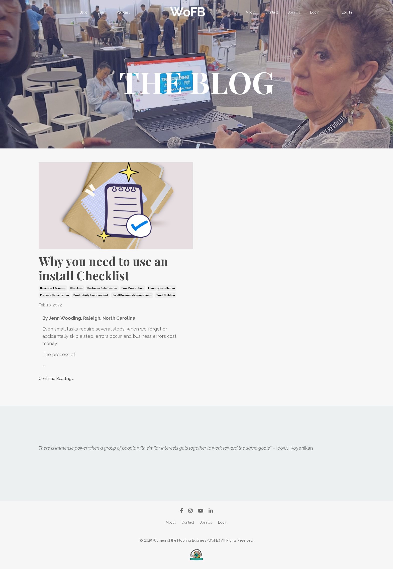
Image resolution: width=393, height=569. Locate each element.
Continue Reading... (56, 378)
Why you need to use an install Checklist (103, 268)
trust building (165, 295)
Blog (83, 12)
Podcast (123, 12)
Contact (271, 12)
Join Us (294, 12)
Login (314, 12)
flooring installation (161, 288)
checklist (76, 288)
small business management (132, 295)
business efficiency (53, 288)
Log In (347, 12)
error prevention (133, 288)
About (250, 12)
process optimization (54, 295)
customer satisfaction (102, 288)
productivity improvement (90, 295)
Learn (102, 12)
